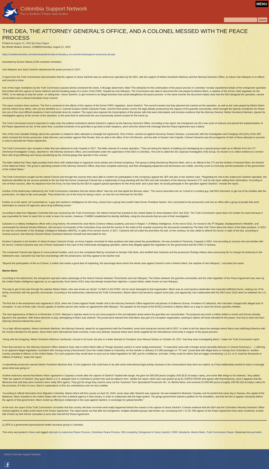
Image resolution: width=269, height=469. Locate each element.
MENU (261, 4)
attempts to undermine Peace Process (69, 432)
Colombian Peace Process (105, 432)
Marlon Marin (198, 432)
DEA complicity (129, 432)
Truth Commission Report (220, 432)
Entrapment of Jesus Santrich (155, 432)
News (32, 432)
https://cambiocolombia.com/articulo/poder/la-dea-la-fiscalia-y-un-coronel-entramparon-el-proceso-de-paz (58, 54)
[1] (161, 306)
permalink (256, 432)
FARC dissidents (181, 432)
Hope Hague (42, 43)
